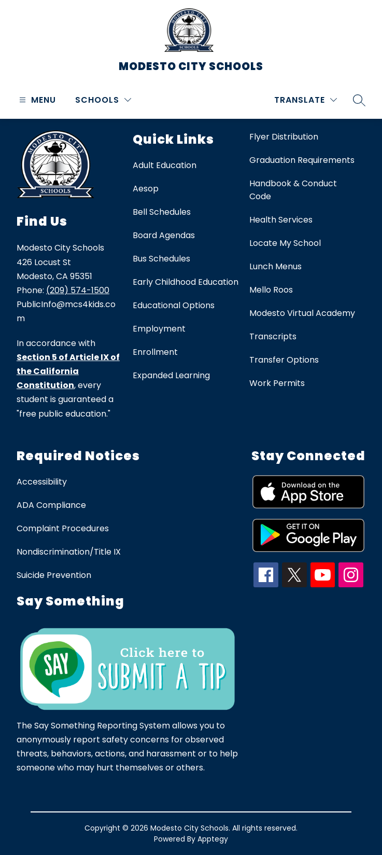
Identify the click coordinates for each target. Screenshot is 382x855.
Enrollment (155, 352)
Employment (159, 329)
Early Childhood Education (185, 282)
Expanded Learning (171, 375)
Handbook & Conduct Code (293, 189)
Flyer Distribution (283, 137)
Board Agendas (164, 235)
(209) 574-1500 (77, 290)
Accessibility (42, 482)
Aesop (146, 189)
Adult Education (164, 165)
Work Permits (277, 383)
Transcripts (272, 336)
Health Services (281, 220)
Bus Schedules (161, 259)
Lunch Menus (275, 266)
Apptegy (212, 839)
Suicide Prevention (54, 575)
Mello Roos (271, 290)
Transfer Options (284, 360)
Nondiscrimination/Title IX (69, 552)
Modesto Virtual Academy (302, 313)
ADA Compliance (51, 505)
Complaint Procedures (63, 528)
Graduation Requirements (302, 160)
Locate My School (285, 243)
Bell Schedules (162, 212)
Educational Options (174, 305)
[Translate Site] (305, 99)
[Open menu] (36, 99)
